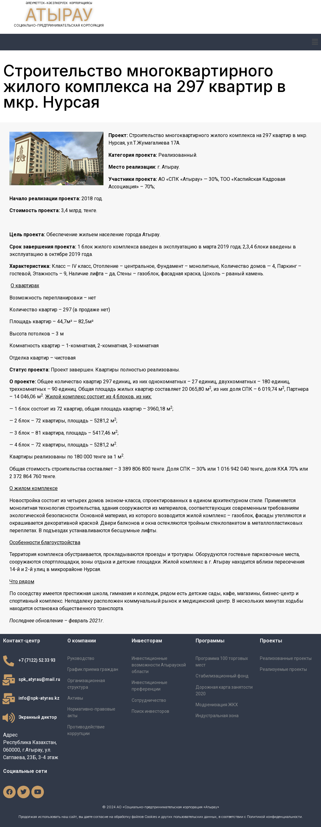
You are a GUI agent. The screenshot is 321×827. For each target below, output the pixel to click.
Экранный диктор (37, 717)
